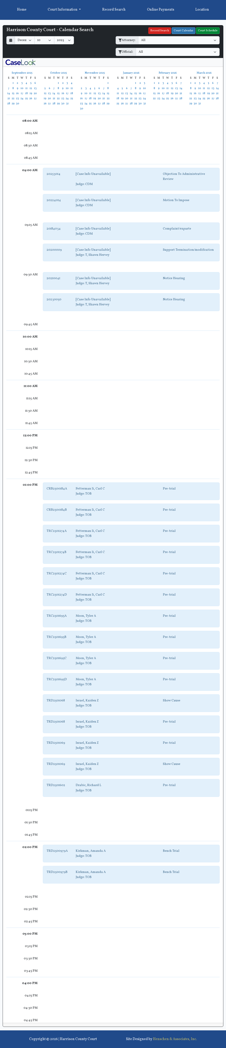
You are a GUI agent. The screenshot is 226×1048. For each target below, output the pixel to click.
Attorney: (127, 40)
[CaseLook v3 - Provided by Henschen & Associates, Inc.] (21, 62)
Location (202, 9)
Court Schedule (208, 31)
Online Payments (160, 9)
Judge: (80, 184)
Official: (126, 52)
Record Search (114, 9)
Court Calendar (183, 31)
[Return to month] (10, 40)
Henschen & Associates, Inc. (175, 1039)
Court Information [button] (63, 9)
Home (21, 9)
